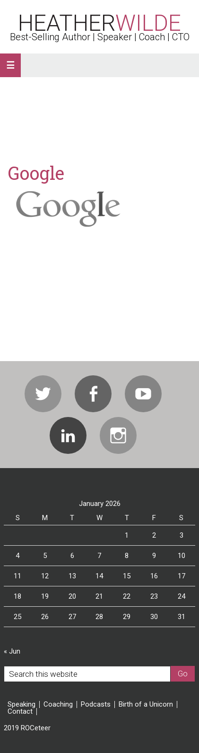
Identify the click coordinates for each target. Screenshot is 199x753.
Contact (20, 711)
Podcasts (96, 704)
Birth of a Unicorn (146, 704)
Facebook (93, 393)
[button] (10, 65)
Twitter (43, 393)
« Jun (12, 651)
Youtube (143, 393)
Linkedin (68, 435)
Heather (99, 22)
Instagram (118, 435)
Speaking (21, 704)
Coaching (58, 704)
